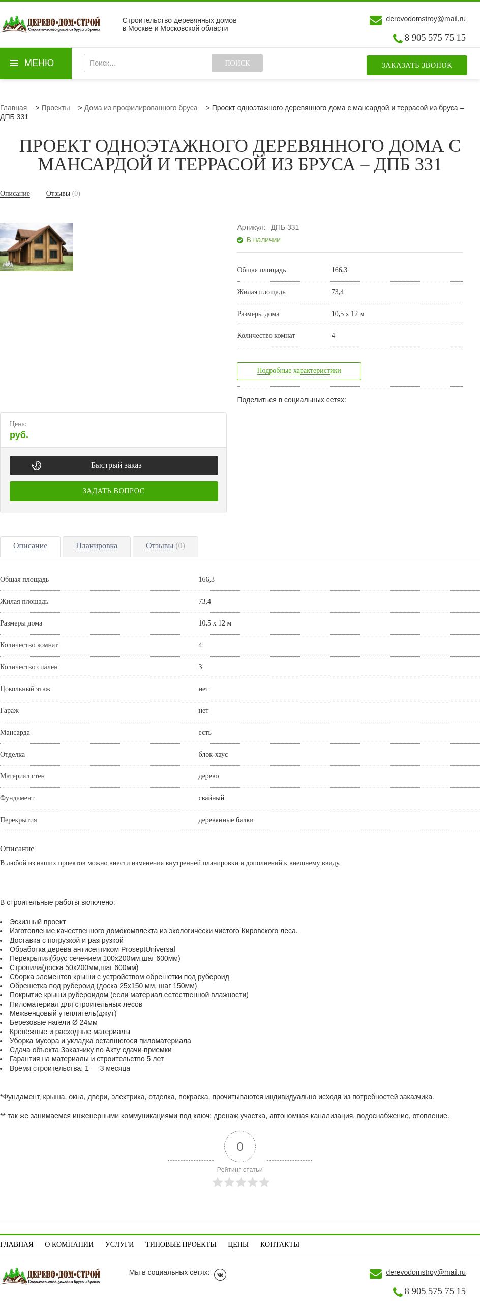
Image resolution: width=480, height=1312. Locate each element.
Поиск (237, 63)
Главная (17, 1244)
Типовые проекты (180, 1244)
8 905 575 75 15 (435, 38)
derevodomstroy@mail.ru (426, 19)
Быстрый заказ (116, 465)
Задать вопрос (114, 491)
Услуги (119, 1244)
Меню (39, 63)
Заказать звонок (417, 65)
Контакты (279, 1244)
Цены (238, 1244)
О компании (69, 1244)
